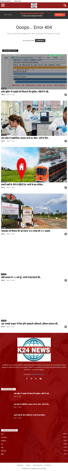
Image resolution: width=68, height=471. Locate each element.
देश (2, 444)
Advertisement (37, 465)
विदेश (2, 454)
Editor (3, 94)
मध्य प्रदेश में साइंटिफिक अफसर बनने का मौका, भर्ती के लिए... (25, 138)
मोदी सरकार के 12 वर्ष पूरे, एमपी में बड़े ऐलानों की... (21, 277)
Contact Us (48, 465)
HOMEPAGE (40, 40)
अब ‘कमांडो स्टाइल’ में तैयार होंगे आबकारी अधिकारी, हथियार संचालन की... (30, 323)
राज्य (2, 434)
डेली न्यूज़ (3, 451)
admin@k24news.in (37, 374)
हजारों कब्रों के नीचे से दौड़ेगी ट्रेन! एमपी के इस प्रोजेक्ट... (22, 184)
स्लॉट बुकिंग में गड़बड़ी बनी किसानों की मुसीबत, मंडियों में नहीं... (25, 91)
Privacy (28, 465)
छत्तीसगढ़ (3, 441)
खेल (2, 447)
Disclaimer (20, 465)
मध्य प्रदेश (4, 88)
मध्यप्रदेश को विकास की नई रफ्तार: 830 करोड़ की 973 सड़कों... (26, 231)
